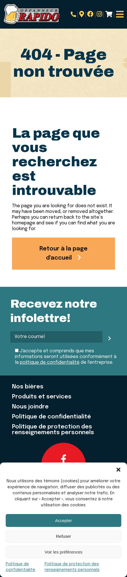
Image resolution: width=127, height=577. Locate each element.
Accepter (63, 520)
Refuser (63, 536)
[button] (118, 470)
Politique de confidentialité (51, 417)
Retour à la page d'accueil (63, 253)
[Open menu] (120, 14)
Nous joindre (30, 407)
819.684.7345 (73, 14)
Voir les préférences (64, 552)
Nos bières (27, 387)
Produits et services (42, 397)
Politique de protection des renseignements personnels (53, 430)
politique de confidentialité (50, 362)
